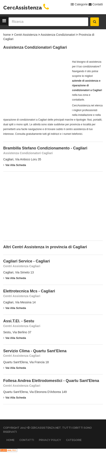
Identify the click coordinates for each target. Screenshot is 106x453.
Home (10, 440)
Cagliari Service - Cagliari (26, 261)
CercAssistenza (26, 8)
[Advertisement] (35, 86)
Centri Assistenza (25, 34)
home (7, 34)
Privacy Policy (50, 440)
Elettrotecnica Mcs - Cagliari (29, 291)
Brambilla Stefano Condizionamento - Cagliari (45, 148)
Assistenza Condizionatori (58, 34)
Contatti (96, 4)
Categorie (79, 4)
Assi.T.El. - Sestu (18, 321)
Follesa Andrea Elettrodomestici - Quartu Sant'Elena (51, 381)
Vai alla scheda (14, 165)
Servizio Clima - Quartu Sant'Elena (34, 351)
